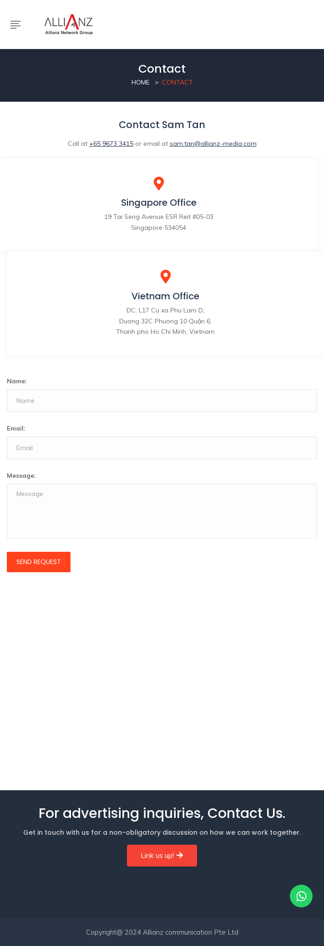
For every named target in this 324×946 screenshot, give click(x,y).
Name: (17, 381)
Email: (16, 428)
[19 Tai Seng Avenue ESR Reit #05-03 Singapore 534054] (162, 683)
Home (141, 82)
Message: (21, 475)
